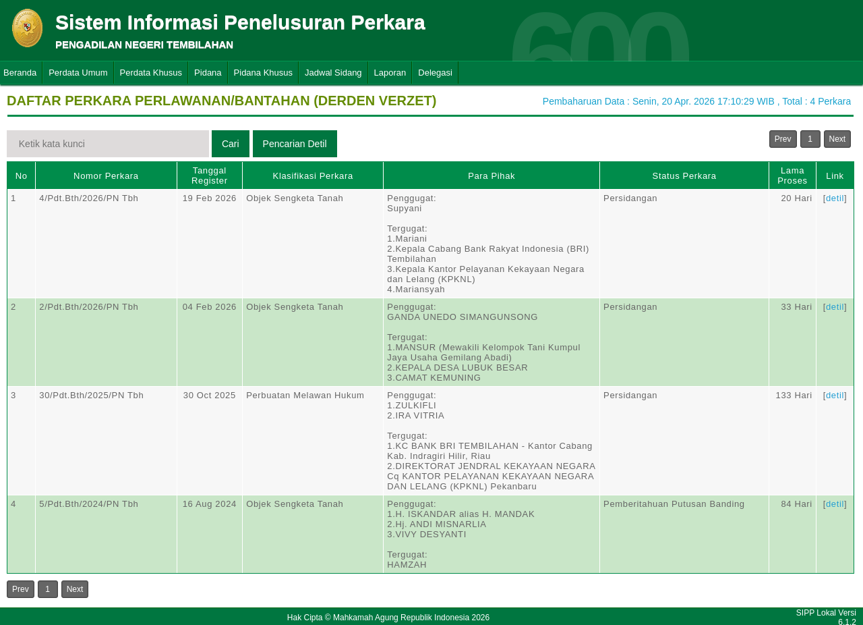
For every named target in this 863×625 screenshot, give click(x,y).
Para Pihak (491, 176)
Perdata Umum (78, 72)
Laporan (390, 72)
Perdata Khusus (151, 72)
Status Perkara (685, 176)
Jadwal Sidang (333, 72)
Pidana (207, 72)
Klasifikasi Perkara (313, 176)
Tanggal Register (209, 175)
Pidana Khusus (263, 72)
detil (835, 198)
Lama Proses (792, 175)
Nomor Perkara (106, 176)
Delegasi (435, 72)
